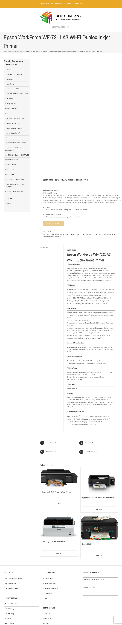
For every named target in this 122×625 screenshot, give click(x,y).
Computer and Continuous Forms (17, 94)
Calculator (9, 79)
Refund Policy (9, 538)
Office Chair (10, 170)
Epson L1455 (86, 468)
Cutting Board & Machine (14, 89)
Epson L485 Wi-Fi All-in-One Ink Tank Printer (98, 422)
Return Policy (9, 548)
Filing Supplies (11, 104)
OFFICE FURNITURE (11, 160)
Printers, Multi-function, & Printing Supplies (100, 158)
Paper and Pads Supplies (14, 128)
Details (60, 428)
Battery (8, 69)
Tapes (8, 138)
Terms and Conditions (12, 528)
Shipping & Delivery (51, 513)
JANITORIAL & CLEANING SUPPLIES (17, 155)
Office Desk (10, 174)
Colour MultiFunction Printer (60, 158)
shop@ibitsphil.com (74, 3)
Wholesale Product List (12, 508)
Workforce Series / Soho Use (52, 161)
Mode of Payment (50, 508)
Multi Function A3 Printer (78, 158)
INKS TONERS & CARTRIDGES (15, 179)
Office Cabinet (11, 165)
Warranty (8, 543)
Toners (8, 204)
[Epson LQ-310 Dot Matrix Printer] (59, 450)
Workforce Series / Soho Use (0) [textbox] (100, 503)
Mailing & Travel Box (13, 123)
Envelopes (9, 99)
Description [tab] (44, 172)
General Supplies (12, 108)
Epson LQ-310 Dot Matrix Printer (53, 466)
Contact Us (47, 543)
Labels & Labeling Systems (15, 118)
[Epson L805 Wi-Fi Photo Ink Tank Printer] (59, 401)
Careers (46, 548)
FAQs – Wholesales (11, 513)
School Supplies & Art (13, 133)
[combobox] (100, 503)
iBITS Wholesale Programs (13, 503)
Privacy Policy (9, 533)
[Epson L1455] (99, 451)
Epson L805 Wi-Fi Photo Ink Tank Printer (56, 416)
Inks (7, 113)
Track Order (48, 517)
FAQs (46, 522)
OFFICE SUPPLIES (11, 64)
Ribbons (9, 199)
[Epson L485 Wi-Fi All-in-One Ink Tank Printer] (99, 404)
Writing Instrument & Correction (16, 143)
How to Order (48, 503)
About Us (47, 538)
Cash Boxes (10, 84)
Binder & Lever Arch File (14, 74)
